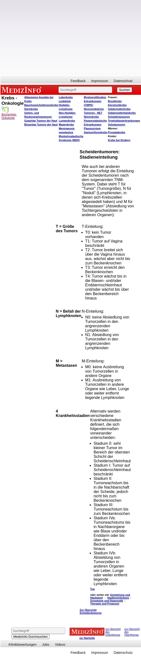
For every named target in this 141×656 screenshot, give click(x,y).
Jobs (45, 644)
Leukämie (65, 101)
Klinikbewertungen (22, 644)
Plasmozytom (92, 128)
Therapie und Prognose (104, 603)
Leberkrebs (66, 97)
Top (92, 589)
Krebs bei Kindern (119, 140)
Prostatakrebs (116, 132)
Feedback (78, 81)
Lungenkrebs (67, 120)
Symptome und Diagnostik (106, 600)
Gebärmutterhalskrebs (122, 112)
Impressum (99, 81)
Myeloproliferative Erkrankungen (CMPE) (95, 101)
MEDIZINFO (22, 90)
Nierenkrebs (91, 116)
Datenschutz (123, 81)
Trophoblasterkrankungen (124, 120)
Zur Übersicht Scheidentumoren (91, 611)
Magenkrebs (66, 124)
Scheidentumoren (119, 116)
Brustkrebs (115, 101)
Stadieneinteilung (118, 597)
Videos (60, 644)
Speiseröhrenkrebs (96, 132)
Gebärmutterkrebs (119, 108)
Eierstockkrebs (117, 105)
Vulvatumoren (116, 124)
